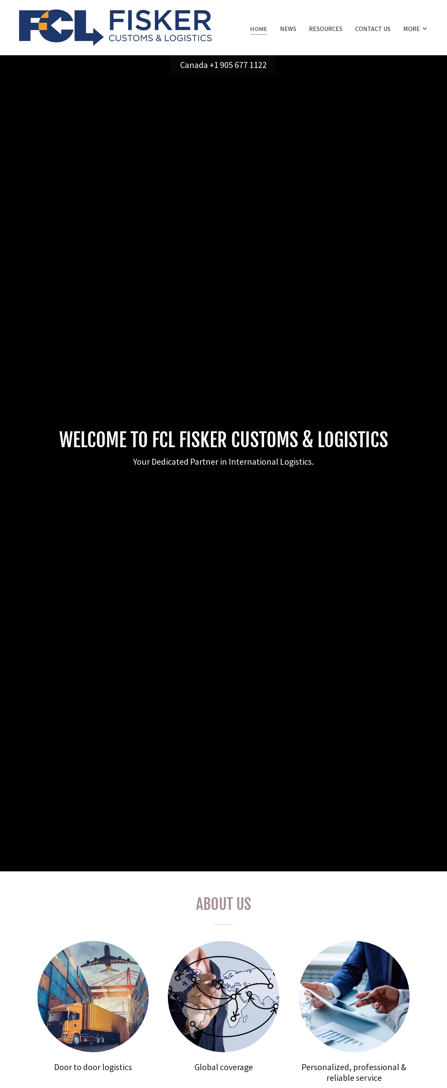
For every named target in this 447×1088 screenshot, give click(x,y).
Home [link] (258, 29)
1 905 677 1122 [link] (240, 64)
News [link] (288, 29)
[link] (115, 27)
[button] (415, 28)
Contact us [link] (373, 29)
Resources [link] (325, 29)
